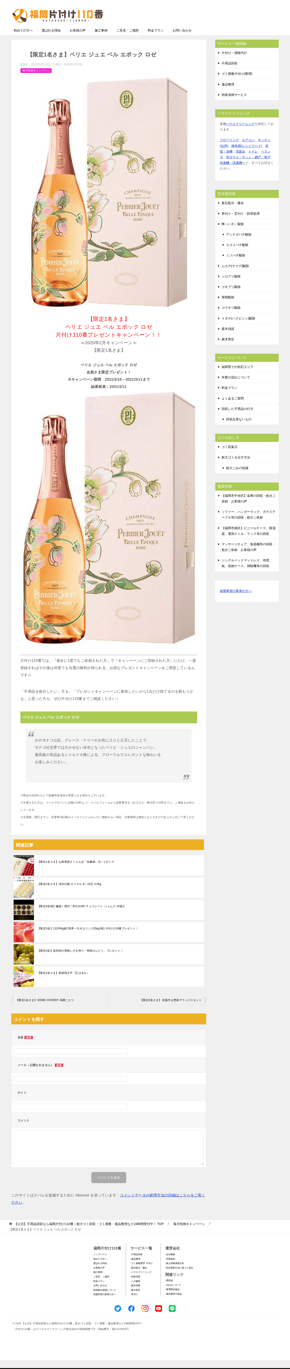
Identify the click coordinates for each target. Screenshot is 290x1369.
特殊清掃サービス (234, 103)
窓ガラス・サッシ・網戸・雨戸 (248, 166)
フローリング (229, 149)
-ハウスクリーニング (141, 1281)
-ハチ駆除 (135, 1290)
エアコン (248, 149)
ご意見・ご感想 (127, 39)
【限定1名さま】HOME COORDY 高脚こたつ (45, 1009)
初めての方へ (23, 39)
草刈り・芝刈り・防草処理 (241, 222)
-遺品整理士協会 (173, 1302)
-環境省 (169, 1289)
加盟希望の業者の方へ (235, 600)
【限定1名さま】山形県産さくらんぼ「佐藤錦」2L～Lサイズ (75, 870)
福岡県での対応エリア (237, 376)
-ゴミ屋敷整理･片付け (141, 1272)
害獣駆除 (228, 306)
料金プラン (156, 39)
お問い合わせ (182, 39)
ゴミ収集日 (229, 456)
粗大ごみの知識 (237, 477)
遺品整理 (228, 93)
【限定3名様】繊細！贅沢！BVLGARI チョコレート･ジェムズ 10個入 (81, 915)
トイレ (253, 160)
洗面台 (240, 160)
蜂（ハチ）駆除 (233, 233)
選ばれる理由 (51, 39)
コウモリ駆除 (231, 316)
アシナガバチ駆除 (238, 243)
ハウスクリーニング (240, 132)
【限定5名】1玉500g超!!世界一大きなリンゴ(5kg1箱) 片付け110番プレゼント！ (87, 937)
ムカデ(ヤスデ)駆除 (235, 275)
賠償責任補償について (104, 1299)
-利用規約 (170, 1268)
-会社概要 (170, 1263)
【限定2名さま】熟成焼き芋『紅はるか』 (63, 981)
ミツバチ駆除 (235, 264)
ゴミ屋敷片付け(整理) (237, 82)
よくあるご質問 (233, 407)
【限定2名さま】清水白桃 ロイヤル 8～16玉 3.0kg (69, 892)
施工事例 (101, 39)
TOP (89, 1233)
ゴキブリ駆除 (231, 295)
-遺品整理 (135, 1268)
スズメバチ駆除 (237, 254)
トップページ (100, 1263)
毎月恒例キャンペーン (36, 79)
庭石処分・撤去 (233, 212)
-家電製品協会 (172, 1298)
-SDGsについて (173, 1294)
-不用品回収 (136, 1263)
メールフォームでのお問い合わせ (236, 26)
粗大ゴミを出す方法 (236, 466)
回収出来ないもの (238, 428)
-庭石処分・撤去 (138, 1276)
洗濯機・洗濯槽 (231, 171)
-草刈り (134, 1303)
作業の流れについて (236, 386)
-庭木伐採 (135, 1294)
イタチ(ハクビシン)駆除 (238, 327)
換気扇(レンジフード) (246, 154)
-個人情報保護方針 (174, 1272)
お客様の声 (78, 39)
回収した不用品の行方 (237, 417)
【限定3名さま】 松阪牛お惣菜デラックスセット (171, 1009)
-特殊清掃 (135, 1285)
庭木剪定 (228, 348)
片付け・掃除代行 (234, 61)
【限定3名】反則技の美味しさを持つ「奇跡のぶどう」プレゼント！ (80, 959)
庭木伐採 (228, 337)
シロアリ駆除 (231, 285)
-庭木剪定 (135, 1299)
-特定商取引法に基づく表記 (179, 1276)
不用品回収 (229, 72)
